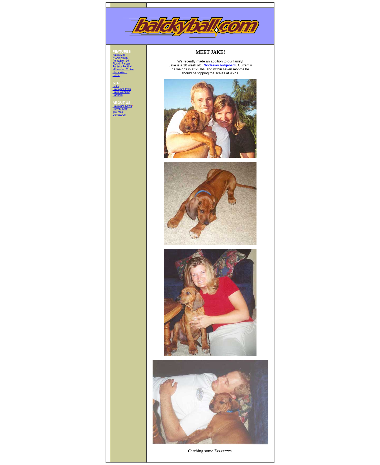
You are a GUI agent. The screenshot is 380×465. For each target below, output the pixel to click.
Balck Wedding (121, 92)
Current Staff (120, 108)
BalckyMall (119, 54)
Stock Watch (120, 72)
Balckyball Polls (122, 89)
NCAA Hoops (120, 57)
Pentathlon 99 (121, 60)
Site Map (118, 111)
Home (116, 75)
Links (116, 86)
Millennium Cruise (123, 69)
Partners (118, 95)
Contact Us (119, 114)
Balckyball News (122, 106)
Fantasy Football (122, 66)
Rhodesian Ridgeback (219, 65)
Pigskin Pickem (122, 63)
